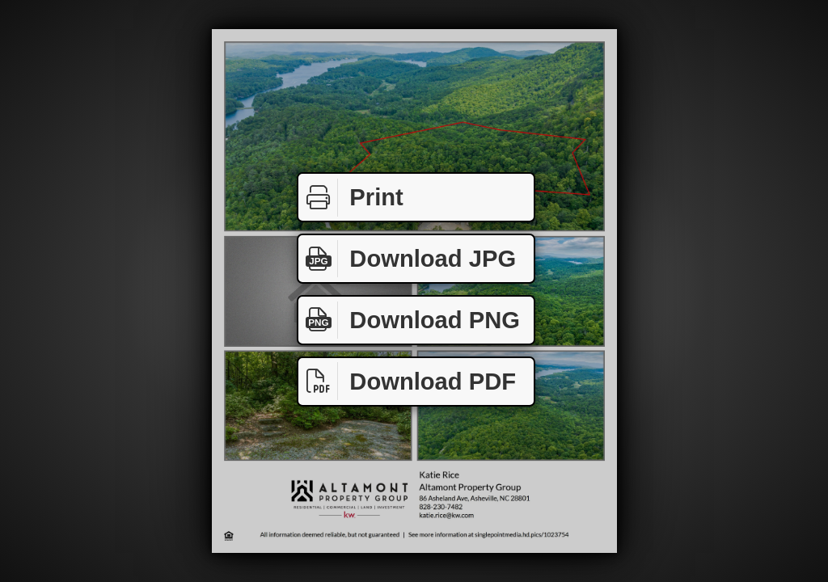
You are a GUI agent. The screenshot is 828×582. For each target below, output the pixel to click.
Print (350, 198)
